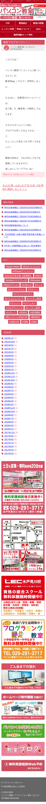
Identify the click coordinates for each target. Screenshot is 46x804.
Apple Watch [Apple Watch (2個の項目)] (13, 266)
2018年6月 (9, 422)
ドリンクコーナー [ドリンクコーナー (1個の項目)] (24, 294)
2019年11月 (9, 377)
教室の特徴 (38, 23)
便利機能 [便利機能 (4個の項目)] (35, 312)
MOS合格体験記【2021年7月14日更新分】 (23, 221)
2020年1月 (9, 370)
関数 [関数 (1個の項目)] (26, 321)
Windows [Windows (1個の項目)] (35, 280)
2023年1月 (9, 338)
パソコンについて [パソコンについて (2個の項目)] (15, 298)
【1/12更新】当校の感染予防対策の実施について (24, 235)
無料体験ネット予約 (23, 35)
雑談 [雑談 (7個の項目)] (34, 321)
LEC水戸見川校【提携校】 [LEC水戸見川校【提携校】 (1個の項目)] (19, 276)
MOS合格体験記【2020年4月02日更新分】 (23, 250)
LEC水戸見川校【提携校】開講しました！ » (23, 187)
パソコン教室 (28, 174)
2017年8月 (9, 439)
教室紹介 (23, 23)
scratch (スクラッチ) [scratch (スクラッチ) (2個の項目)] (17, 280)
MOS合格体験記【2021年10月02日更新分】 (23, 208)
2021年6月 (9, 352)
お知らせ (18, 174)
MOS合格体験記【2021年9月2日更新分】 (22, 212)
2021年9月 (9, 345)
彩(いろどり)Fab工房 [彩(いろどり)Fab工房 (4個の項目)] (17, 317)
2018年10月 (9, 412)
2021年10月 (9, 342)
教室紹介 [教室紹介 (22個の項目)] (36, 317)
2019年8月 (9, 387)
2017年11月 (9, 433)
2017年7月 (9, 443)
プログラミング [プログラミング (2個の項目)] (15, 308)
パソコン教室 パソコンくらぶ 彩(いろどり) (20, 795)
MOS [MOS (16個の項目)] (38, 276)
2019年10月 (9, 380)
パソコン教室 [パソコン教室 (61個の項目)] (34, 298)
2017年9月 (9, 436)
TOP (8, 23)
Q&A (38, 29)
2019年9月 (9, 384)
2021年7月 (9, 349)
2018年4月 (9, 425)
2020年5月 (9, 359)
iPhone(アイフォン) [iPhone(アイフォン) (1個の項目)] (23, 271)
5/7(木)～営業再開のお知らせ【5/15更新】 (23, 246)
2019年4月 (9, 401)
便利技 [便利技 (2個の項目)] (23, 312)
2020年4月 (9, 363)
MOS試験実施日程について (16, 225)
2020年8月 (9, 356)
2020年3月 (9, 366)
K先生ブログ (8, 174)
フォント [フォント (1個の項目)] (16, 303)
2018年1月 (9, 429)
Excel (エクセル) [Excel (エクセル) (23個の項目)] (32, 266)
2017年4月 (9, 453)
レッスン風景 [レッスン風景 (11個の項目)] (33, 308)
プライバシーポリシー (13, 783)
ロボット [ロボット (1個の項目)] (11, 312)
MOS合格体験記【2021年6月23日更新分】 (23, 230)
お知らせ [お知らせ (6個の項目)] (27, 285)
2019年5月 (9, 398)
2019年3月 (9, 405)
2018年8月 (9, 415)
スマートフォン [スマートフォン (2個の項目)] (17, 289)
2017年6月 (9, 446)
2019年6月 (9, 394)
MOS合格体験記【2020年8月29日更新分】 (23, 241)
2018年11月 (9, 408)
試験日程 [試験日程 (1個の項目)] (14, 321)
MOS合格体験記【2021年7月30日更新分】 (23, 217)
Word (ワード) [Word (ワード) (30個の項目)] (12, 285)
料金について (23, 29)
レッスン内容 (7, 29)
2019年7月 (9, 391)
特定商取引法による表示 (14, 786)
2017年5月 (9, 450)
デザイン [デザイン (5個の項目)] (33, 289)
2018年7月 (9, 419)
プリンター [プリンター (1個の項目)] (30, 303)
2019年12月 (9, 373)
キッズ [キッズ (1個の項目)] (39, 285)
